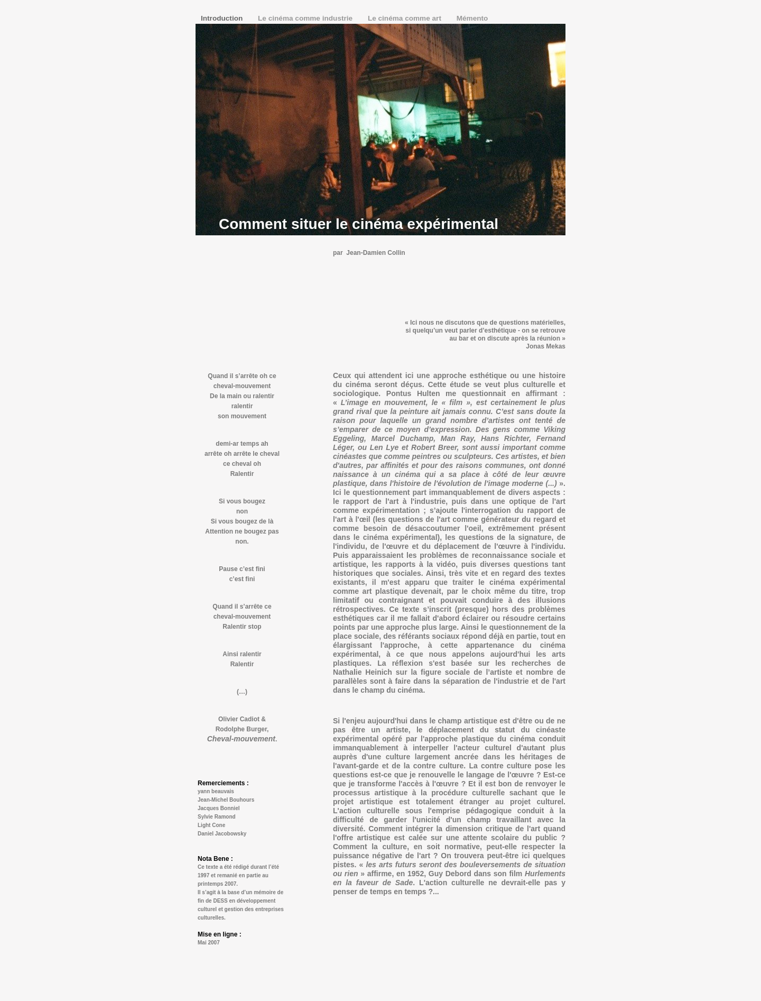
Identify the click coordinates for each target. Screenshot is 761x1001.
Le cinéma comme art (405, 18)
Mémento (472, 18)
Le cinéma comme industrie (306, 18)
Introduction (223, 18)
